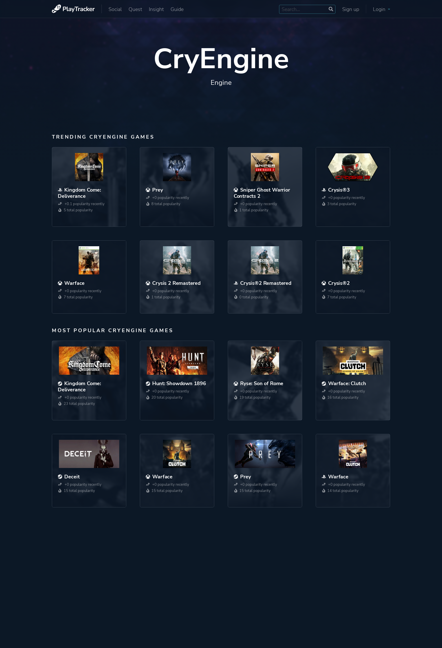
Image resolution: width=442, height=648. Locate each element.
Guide (177, 9)
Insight (156, 9)
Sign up (350, 9)
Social (115, 9)
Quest (135, 9)
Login (381, 9)
